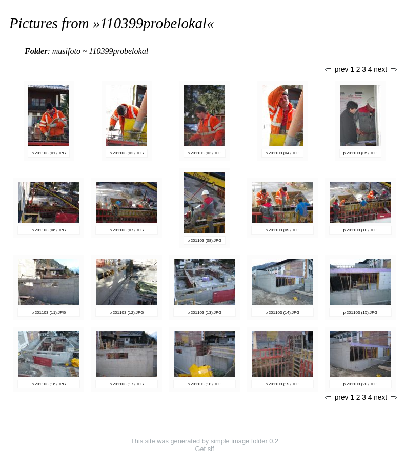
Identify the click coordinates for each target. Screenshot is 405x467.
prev (336, 69)
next (385, 69)
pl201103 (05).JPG (360, 153)
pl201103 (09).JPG (282, 230)
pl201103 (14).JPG (282, 312)
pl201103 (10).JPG (360, 230)
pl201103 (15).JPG (360, 312)
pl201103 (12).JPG (126, 312)
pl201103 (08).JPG (204, 240)
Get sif (204, 449)
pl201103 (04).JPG (282, 153)
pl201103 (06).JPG (48, 230)
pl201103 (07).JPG (126, 230)
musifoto (66, 51)
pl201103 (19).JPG (282, 384)
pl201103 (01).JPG (48, 153)
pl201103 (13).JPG (204, 312)
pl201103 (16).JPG (48, 384)
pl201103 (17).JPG (126, 384)
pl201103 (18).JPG (204, 384)
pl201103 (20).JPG (360, 384)
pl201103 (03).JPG (204, 153)
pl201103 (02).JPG (126, 153)
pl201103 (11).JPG (48, 312)
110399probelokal (153, 23)
